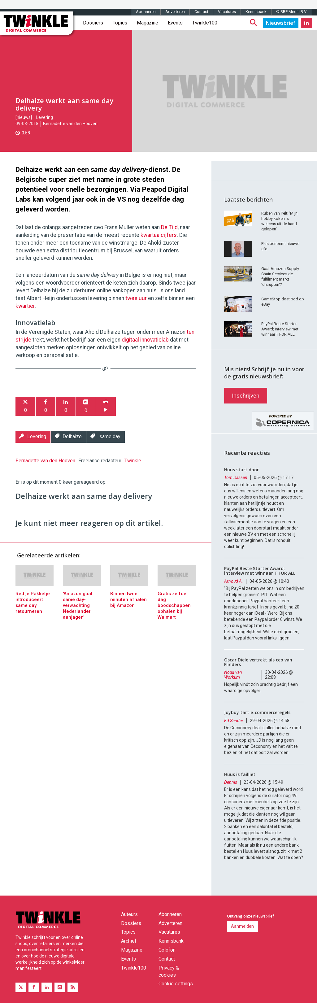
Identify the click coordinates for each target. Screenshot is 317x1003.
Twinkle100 (204, 23)
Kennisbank (256, 11)
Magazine (147, 23)
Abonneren (146, 11)
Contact (201, 11)
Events (175, 23)
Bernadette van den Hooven (70, 123)
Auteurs (129, 914)
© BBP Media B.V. (291, 11)
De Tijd (169, 227)
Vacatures (227, 11)
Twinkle (132, 461)
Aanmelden (242, 926)
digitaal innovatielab (145, 340)
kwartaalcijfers (159, 235)
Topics (120, 23)
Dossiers (93, 23)
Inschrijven (245, 395)
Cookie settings (175, 984)
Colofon (167, 950)
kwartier (25, 306)
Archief (129, 941)
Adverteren (175, 11)
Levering (44, 117)
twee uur (136, 298)
